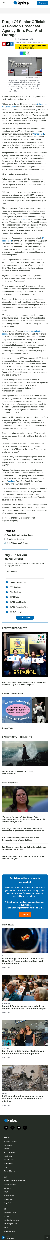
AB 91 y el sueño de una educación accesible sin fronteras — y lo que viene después (24, 683)
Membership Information (12, 1220)
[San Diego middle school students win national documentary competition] (25, 1033)
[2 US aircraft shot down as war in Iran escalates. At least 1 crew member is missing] (25, 1078)
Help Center (8, 1203)
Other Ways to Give (10, 1224)
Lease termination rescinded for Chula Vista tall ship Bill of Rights (23, 857)
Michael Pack (38, 134)
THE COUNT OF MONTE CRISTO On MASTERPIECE (18, 772)
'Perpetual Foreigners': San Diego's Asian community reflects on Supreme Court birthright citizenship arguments (23, 819)
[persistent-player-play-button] (3, 1237)
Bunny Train (7, 728)
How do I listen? (9, 1195)
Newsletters (8, 1145)
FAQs (6, 1192)
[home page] (21, 3)
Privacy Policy (8, 1163)
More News (9, 924)
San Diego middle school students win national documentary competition (23, 1052)
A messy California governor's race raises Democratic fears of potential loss (20, 839)
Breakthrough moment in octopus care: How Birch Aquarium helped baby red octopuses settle (23, 961)
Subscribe (24, 618)
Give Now (42, 3)
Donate (25, 914)
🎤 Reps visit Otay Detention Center (18, 535)
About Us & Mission (10, 1141)
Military (4, 1093)
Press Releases (9, 1160)
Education (5, 1048)
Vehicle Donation (9, 1231)
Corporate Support (10, 1213)
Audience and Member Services (14, 1181)
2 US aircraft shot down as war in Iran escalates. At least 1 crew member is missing (22, 1098)
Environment (6, 956)
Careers (6, 1149)
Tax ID (6, 1227)
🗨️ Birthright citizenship (14, 539)
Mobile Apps (8, 1156)
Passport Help (8, 1199)
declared (11, 481)
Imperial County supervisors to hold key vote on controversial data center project (24, 1007)
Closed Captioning (10, 1184)
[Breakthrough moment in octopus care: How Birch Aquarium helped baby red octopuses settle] (25, 940)
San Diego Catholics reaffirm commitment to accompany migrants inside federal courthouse (23, 829)
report (24, 219)
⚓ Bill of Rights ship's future (16, 543)
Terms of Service (9, 1171)
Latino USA (10, 1238)
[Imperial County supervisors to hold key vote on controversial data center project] (25, 988)
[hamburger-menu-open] (3, 3)
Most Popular (10, 782)
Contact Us (7, 1188)
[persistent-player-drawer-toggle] (47, 1237)
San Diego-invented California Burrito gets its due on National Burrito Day (24, 848)
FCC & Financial (9, 1152)
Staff (5, 1167)
